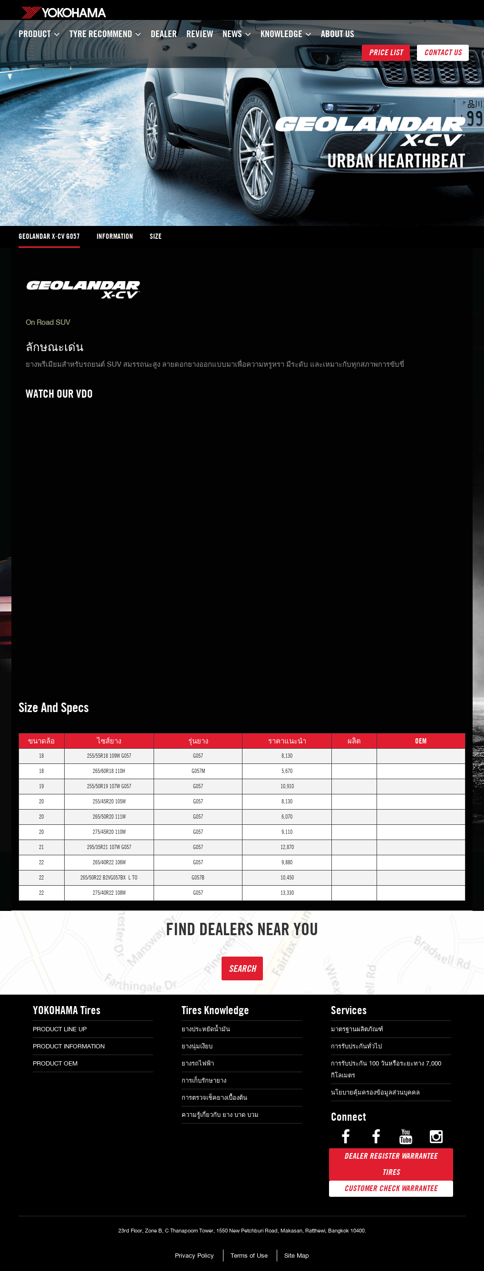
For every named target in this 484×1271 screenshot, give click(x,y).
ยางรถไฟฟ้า (198, 1063)
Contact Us (443, 53)
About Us (337, 33)
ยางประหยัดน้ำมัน (206, 1029)
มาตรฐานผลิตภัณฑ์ (357, 1029)
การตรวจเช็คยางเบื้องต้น (214, 1097)
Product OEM (55, 1063)
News (237, 33)
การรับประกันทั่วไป (356, 1046)
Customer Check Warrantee (390, 1188)
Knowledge (286, 33)
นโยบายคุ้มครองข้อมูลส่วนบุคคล (375, 1092)
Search (242, 968)
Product (39, 33)
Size (156, 236)
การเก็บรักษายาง (204, 1080)
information (115, 236)
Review (199, 33)
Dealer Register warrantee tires (390, 1164)
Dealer (164, 33)
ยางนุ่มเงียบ (197, 1046)
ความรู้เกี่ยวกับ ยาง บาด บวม (220, 1114)
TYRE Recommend (105, 33)
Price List (386, 53)
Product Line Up (60, 1029)
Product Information (69, 1046)
